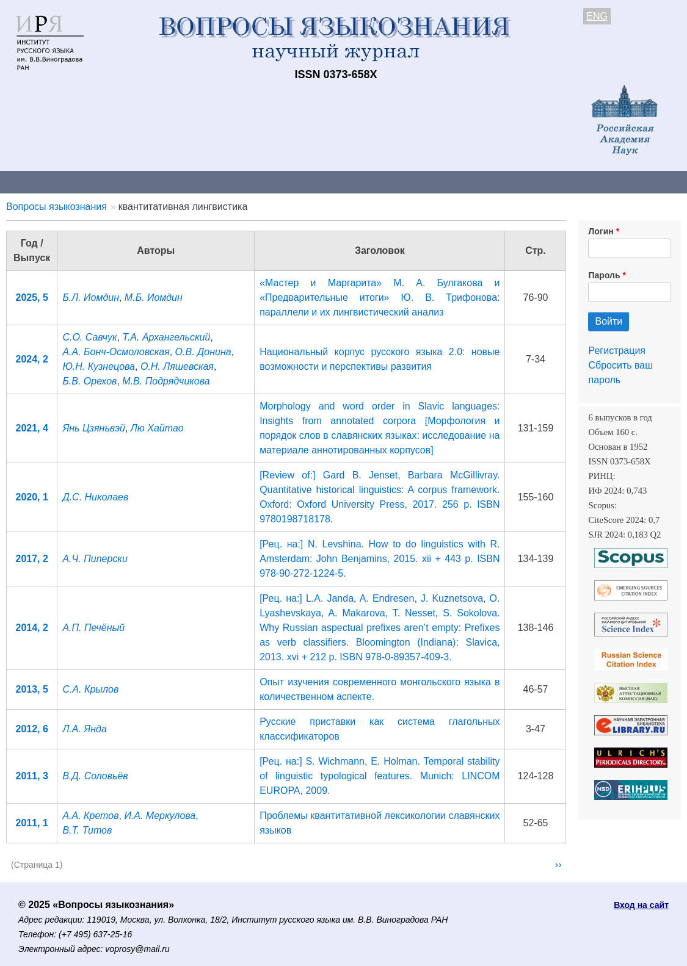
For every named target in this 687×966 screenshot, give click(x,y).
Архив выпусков (342, 181)
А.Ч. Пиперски (94, 558)
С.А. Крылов (90, 689)
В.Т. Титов (87, 830)
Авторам (172, 181)
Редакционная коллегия (525, 181)
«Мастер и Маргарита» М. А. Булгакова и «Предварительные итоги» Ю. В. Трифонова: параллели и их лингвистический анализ (380, 297)
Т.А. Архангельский (167, 337)
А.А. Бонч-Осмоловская (115, 352)
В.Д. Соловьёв (95, 776)
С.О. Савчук (89, 337)
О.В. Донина (203, 352)
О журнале (36, 181)
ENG (597, 16)
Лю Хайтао (157, 428)
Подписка (424, 181)
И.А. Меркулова (159, 815)
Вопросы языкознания (56, 206)
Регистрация (616, 350)
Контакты (106, 181)
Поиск (616, 181)
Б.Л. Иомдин (90, 297)
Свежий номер (249, 181)
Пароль (604, 275)
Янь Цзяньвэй (93, 428)
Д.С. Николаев (95, 497)
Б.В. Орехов (89, 381)
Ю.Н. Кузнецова (98, 366)
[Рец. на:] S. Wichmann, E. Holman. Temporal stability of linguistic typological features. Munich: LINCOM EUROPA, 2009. (380, 776)
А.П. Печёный (93, 627)
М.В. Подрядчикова (165, 381)
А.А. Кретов (90, 815)
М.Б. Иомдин (154, 297)
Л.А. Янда (84, 729)
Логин (600, 231)
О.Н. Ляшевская (177, 366)
